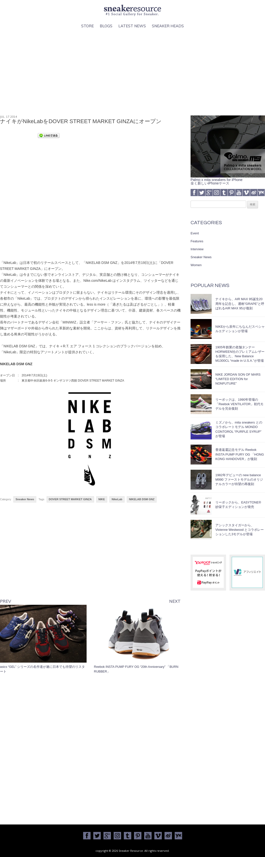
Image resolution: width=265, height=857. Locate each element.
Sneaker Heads (168, 26)
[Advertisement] (132, 72)
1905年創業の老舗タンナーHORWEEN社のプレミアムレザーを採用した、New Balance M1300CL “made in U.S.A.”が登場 (240, 354)
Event (195, 233)
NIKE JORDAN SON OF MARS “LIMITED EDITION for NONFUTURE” (238, 379)
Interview (197, 249)
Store (87, 26)
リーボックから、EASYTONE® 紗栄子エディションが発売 (238, 504)
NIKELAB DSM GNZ (142, 499)
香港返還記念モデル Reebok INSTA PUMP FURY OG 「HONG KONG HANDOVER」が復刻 (239, 454)
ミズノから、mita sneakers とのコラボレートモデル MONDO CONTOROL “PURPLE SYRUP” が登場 (238, 429)
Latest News (132, 26)
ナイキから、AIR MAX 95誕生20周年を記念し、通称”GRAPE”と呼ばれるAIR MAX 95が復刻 (239, 303)
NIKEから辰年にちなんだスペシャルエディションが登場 (240, 329)
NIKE (102, 499)
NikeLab (117, 499)
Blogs (106, 26)
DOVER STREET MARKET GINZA (70, 499)
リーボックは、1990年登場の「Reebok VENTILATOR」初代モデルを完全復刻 (239, 404)
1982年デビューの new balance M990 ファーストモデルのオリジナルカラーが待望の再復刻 (239, 479)
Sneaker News (25, 499)
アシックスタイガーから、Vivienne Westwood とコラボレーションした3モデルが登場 (239, 529)
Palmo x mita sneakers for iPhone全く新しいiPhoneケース (228, 179)
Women (196, 265)
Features (197, 241)
